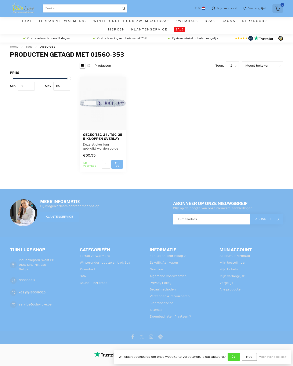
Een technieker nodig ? (167, 256)
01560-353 (47, 46)
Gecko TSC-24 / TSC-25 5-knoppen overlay (102, 136)
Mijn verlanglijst (232, 276)
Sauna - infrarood (243, 21)
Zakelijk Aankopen (164, 262)
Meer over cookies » (273, 356)
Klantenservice (149, 29)
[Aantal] (106, 164)
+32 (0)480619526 (32, 292)
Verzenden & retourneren (170, 296)
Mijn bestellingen (233, 262)
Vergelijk (226, 283)
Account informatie (235, 256)
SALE (179, 29)
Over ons (157, 269)
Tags (29, 46)
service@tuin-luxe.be (35, 304)
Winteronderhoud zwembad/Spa (130, 21)
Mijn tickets (229, 269)
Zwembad (186, 21)
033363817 (27, 280)
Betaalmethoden (163, 289)
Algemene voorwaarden (168, 276)
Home (26, 21)
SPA (209, 21)
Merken (116, 29)
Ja (233, 357)
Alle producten (231, 289)
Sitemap (156, 310)
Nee (249, 357)
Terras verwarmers (62, 21)
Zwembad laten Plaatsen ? (170, 316)
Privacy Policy (160, 283)
